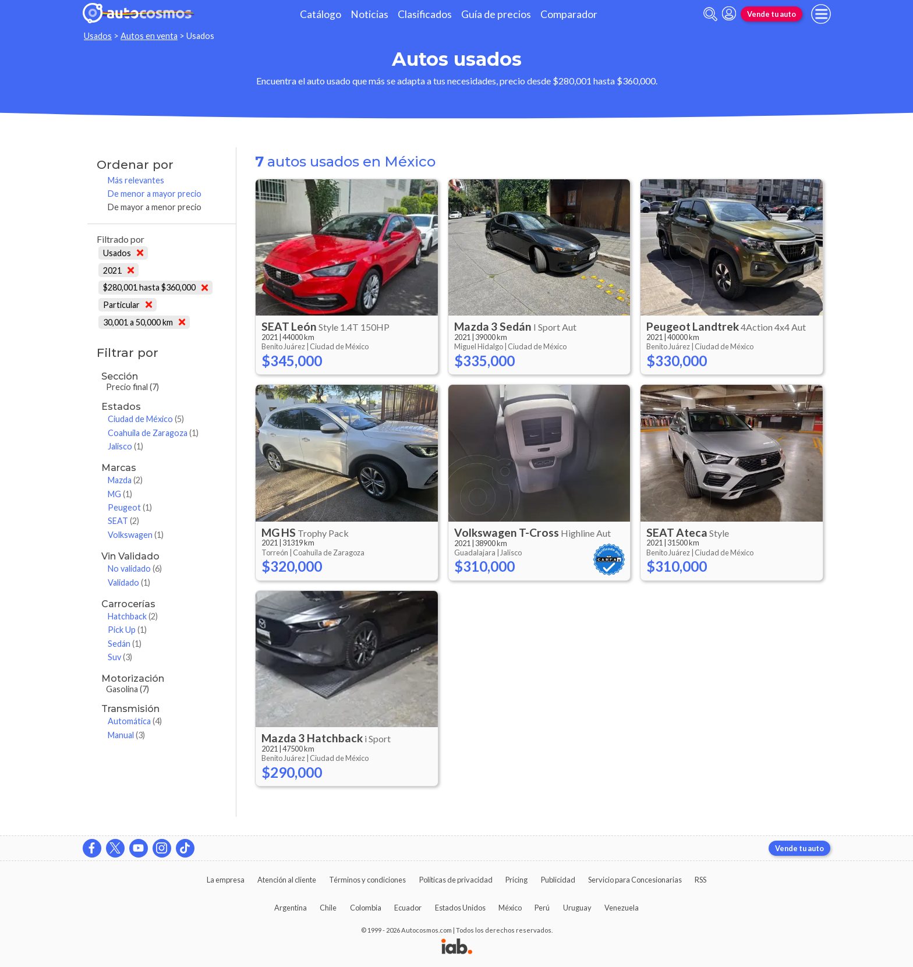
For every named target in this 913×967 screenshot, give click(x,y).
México (510, 907)
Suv (120, 657)
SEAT (123, 521)
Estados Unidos (460, 907)
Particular (127, 305)
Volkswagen (136, 535)
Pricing (516, 879)
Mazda (125, 480)
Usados (98, 36)
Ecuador (408, 907)
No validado (135, 568)
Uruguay (577, 907)
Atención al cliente (286, 879)
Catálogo (320, 14)
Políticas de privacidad (456, 879)
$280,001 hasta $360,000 (155, 287)
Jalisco (125, 446)
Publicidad (558, 879)
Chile (328, 907)
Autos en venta (149, 36)
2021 (118, 270)
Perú (542, 907)
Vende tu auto (771, 14)
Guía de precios (496, 14)
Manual (126, 735)
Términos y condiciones (367, 879)
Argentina (290, 907)
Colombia (365, 907)
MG (120, 494)
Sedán (124, 644)
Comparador (568, 14)
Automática (135, 721)
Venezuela (621, 907)
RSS (700, 879)
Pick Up (127, 630)
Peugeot (130, 507)
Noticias (369, 14)
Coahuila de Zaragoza (153, 433)
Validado (129, 582)
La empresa (226, 879)
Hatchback (133, 616)
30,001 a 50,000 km (144, 322)
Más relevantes (136, 180)
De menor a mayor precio (154, 194)
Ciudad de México (146, 419)
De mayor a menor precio (154, 207)
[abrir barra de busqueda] (710, 14)
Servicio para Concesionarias (635, 879)
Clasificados (425, 14)
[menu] (821, 14)
